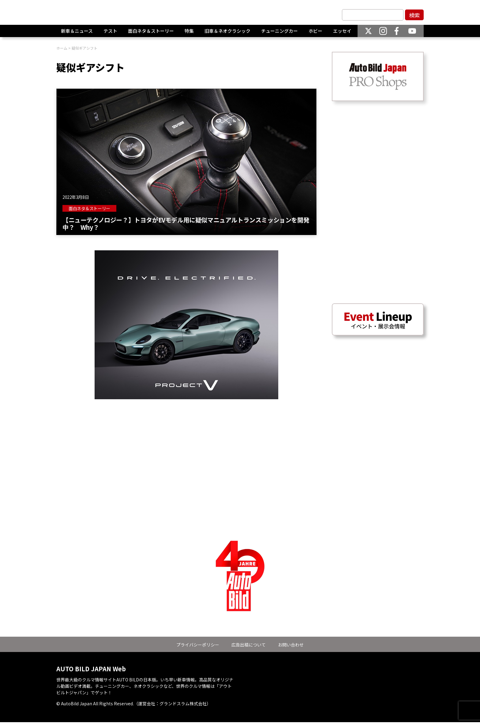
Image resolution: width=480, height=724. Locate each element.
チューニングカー (279, 33)
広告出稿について (248, 645)
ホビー (315, 33)
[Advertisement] (186, 442)
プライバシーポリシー (197, 645)
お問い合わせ (291, 645)
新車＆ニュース (77, 33)
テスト (110, 33)
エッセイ (342, 33)
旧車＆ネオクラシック (227, 33)
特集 (189, 33)
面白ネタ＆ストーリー (151, 33)
